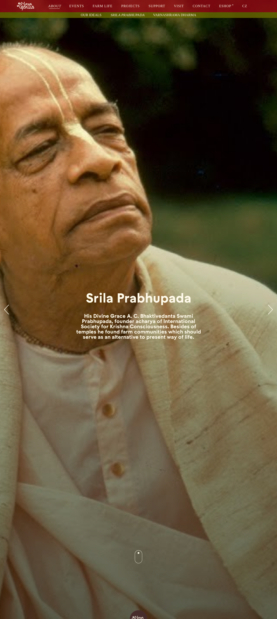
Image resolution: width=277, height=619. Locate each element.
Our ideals (91, 15)
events (76, 6)
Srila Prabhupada (127, 15)
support (157, 6)
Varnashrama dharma (174, 15)
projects (130, 6)
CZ (244, 6)
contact (201, 6)
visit (179, 6)
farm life (103, 6)
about (55, 6)
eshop (225, 6)
